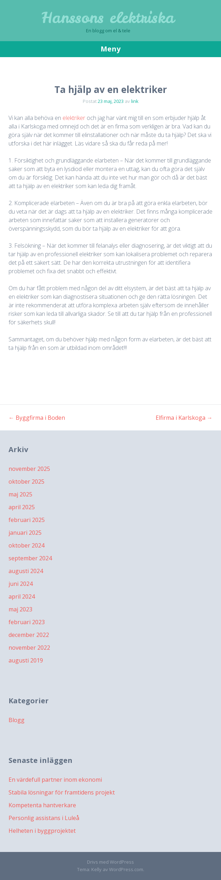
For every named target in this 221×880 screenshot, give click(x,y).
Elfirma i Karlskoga (184, 418)
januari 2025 (25, 533)
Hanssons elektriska (108, 18)
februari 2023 (27, 622)
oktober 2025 (26, 481)
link (135, 101)
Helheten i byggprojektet (42, 831)
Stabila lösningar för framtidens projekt (62, 792)
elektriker (74, 118)
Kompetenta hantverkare (42, 805)
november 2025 (29, 469)
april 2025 (22, 507)
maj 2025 (20, 494)
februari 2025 (27, 520)
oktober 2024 (26, 545)
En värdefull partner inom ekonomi (55, 779)
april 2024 (22, 596)
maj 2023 (20, 609)
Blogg (17, 720)
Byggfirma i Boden (37, 418)
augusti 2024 (26, 571)
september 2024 (30, 558)
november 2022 (29, 647)
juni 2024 (21, 584)
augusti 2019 (26, 660)
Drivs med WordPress (110, 862)
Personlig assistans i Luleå (44, 818)
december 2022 (29, 635)
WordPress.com (126, 869)
